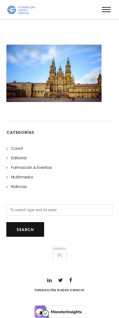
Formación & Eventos (31, 167)
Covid (17, 148)
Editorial (19, 158)
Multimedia (22, 177)
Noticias (19, 186)
